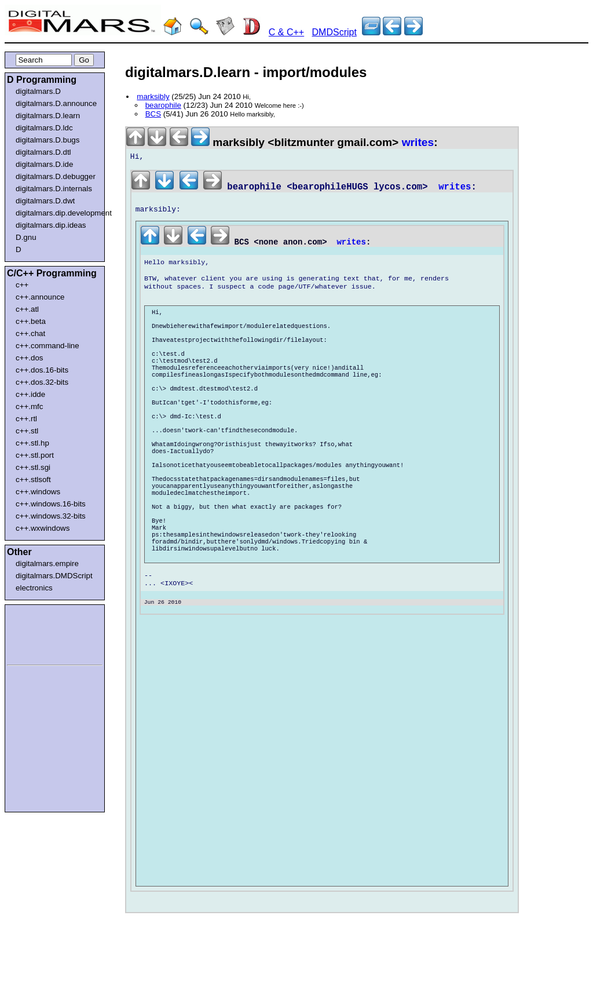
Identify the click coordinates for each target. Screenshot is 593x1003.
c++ (22, 284)
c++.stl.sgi (33, 467)
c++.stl (27, 430)
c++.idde (30, 394)
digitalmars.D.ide (44, 164)
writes (418, 142)
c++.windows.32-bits (51, 516)
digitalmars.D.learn (48, 115)
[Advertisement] (41, 633)
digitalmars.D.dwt (45, 200)
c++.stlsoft (33, 479)
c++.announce (40, 297)
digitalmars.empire (47, 563)
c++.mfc (29, 406)
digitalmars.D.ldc (44, 127)
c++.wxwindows (42, 528)
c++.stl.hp (32, 443)
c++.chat (30, 333)
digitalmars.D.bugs (47, 140)
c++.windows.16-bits (51, 503)
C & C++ (286, 32)
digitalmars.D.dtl (43, 152)
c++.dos (29, 357)
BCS (153, 114)
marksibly (153, 96)
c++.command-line (47, 345)
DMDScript (334, 32)
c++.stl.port (35, 455)
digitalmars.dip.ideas (51, 225)
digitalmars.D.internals (54, 188)
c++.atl (27, 309)
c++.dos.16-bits (42, 370)
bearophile (163, 105)
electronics (34, 587)
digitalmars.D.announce (56, 103)
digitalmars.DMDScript (54, 575)
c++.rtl (26, 418)
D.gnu (26, 237)
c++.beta (31, 321)
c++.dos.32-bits (42, 382)
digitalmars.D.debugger (56, 176)
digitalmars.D (38, 91)
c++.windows (38, 491)
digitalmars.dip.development (57, 213)
